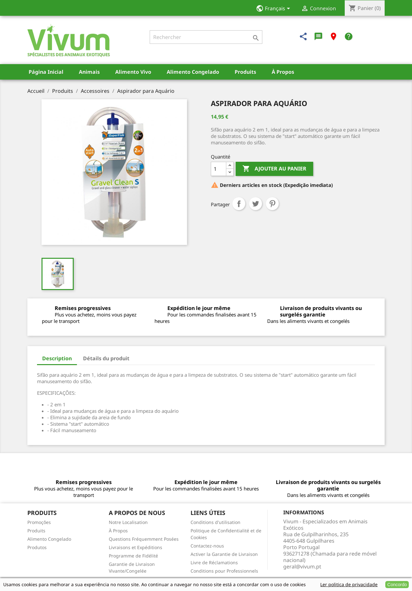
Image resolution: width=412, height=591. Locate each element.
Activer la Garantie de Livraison (224, 554)
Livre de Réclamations (214, 562)
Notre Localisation (128, 522)
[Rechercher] (206, 37)
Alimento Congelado (193, 71)
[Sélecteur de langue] (275, 9)
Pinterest (272, 203)
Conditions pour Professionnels (224, 571)
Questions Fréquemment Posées (144, 539)
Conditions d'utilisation (215, 522)
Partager (238, 203)
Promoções (39, 522)
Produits (245, 71)
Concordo (397, 584)
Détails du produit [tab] (106, 358)
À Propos (283, 71)
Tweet (255, 203)
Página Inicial (46, 71)
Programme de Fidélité (133, 556)
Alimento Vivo (133, 71)
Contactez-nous (207, 546)
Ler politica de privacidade (349, 584)
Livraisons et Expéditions (135, 547)
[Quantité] (218, 169)
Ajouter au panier (274, 169)
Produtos (37, 547)
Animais (89, 71)
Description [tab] (57, 358)
